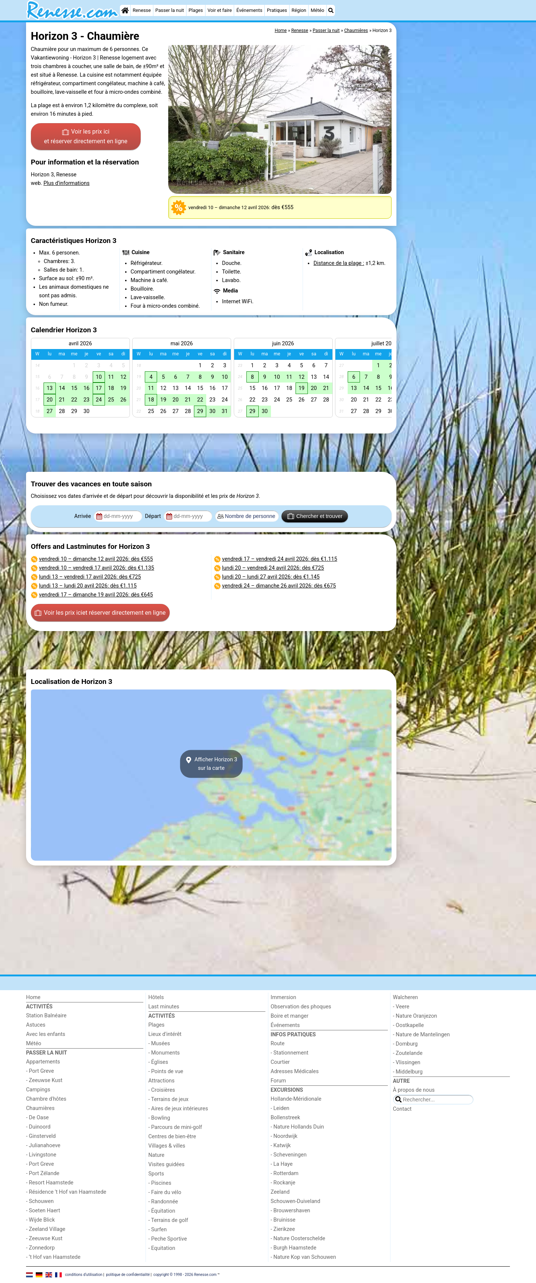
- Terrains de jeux (169, 1099)
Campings (38, 1090)
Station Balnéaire (46, 1015)
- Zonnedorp (40, 1248)
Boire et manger (290, 1016)
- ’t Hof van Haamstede (53, 1257)
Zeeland (280, 1192)
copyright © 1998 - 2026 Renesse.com (185, 1275)
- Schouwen (40, 1201)
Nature (157, 1155)
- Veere (401, 1007)
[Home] (125, 10)
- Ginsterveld (41, 1136)
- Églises (158, 1062)
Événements (249, 10)
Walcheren (405, 997)
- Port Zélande (42, 1173)
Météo (317, 10)
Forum (278, 1081)
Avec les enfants (45, 1034)
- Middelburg (408, 1072)
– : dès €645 (96, 595)
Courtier (280, 1062)
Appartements (43, 1062)
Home (33, 997)
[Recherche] (331, 10)
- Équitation (162, 1211)
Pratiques (277, 10)
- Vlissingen (407, 1062)
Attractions (162, 1081)
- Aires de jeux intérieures (178, 1109)
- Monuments (164, 1053)
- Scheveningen (289, 1155)
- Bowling (159, 1118)
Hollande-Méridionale (296, 1099)
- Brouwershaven (290, 1210)
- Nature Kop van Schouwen (303, 1257)
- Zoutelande (408, 1053)
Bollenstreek (285, 1117)
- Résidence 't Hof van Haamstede (66, 1192)
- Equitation (162, 1248)
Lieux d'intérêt (165, 1034)
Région (298, 10)
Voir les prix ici (85, 137)
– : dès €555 (96, 559)
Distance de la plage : (338, 263)
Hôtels (156, 997)
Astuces (35, 1025)
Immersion (283, 997)
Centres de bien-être (172, 1136)
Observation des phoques (301, 1007)
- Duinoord (38, 1127)
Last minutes (164, 1007)
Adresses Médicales (295, 1071)
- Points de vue (166, 1071)
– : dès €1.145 (271, 577)
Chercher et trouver (314, 516)
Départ (153, 516)
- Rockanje (283, 1183)
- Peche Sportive (168, 1239)
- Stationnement (289, 1053)
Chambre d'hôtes (46, 1099)
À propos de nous (414, 1090)
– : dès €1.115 (88, 586)
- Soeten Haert (43, 1210)
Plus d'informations (67, 183)
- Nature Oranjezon (415, 1016)
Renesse (142, 10)
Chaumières (40, 1108)
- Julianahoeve (43, 1145)
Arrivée (83, 516)
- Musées (159, 1043)
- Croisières (162, 1090)
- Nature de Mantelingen (421, 1034)
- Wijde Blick (40, 1220)
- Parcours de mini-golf (175, 1127)
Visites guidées (167, 1164)
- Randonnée (163, 1202)
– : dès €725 (90, 577)
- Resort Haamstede (49, 1183)
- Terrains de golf (168, 1220)
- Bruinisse (283, 1220)
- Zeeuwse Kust (44, 1080)
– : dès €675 (279, 586)
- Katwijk (281, 1145)
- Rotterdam (285, 1173)
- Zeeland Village (45, 1229)
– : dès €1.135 (96, 568)
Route (277, 1043)
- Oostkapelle (408, 1025)
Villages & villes (167, 1146)
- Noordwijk (284, 1136)
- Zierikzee (283, 1229)
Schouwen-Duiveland (295, 1201)
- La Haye (282, 1164)
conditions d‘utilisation (83, 1275)
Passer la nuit (169, 10)
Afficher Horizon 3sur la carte (211, 763)
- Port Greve (40, 1071)
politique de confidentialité (128, 1275)
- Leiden (280, 1108)
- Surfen (158, 1229)
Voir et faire (219, 10)
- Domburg (405, 1044)
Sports (156, 1174)
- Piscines (160, 1183)
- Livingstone (41, 1155)
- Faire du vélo (165, 1192)
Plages (195, 10)
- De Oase (37, 1117)
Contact (402, 1109)
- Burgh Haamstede (293, 1248)
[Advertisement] (454, 193)
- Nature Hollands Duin (297, 1127)
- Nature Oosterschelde (298, 1238)
